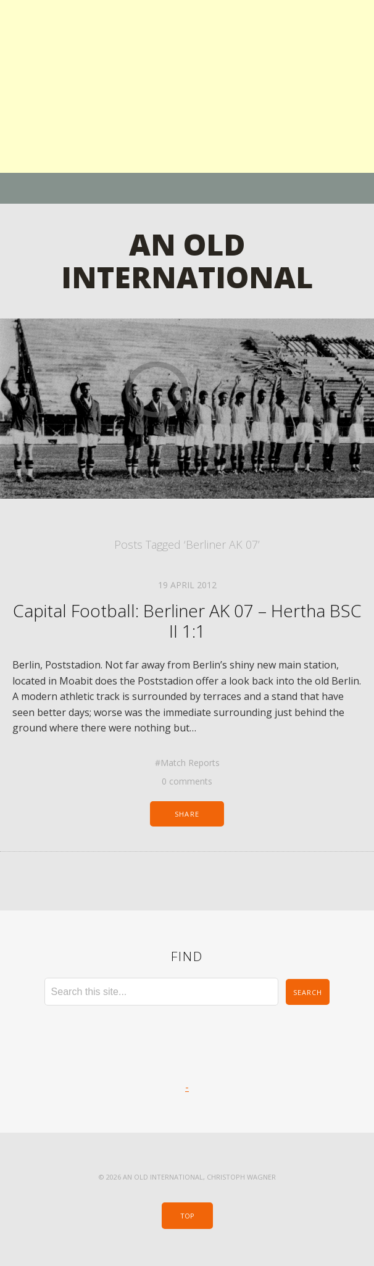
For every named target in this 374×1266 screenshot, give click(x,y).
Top (187, 1215)
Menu (187, 188)
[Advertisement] (187, 86)
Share (187, 813)
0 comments (187, 781)
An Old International (187, 260)
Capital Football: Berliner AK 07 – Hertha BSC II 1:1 (187, 621)
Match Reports (190, 762)
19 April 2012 (187, 585)
